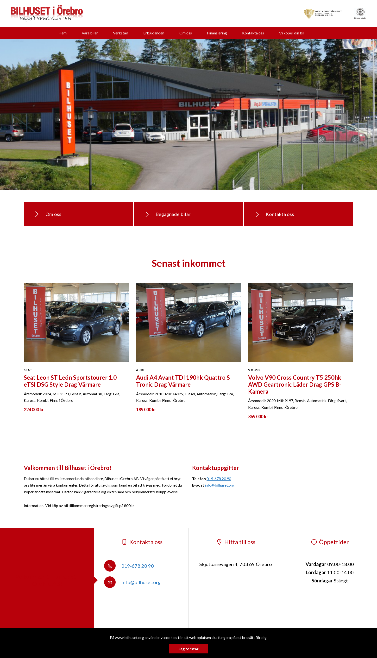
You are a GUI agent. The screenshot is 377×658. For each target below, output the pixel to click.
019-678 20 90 (219, 478)
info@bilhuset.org (219, 485)
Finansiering (217, 33)
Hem (62, 33)
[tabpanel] (188, 114)
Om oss (185, 33)
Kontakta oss (253, 33)
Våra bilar (90, 33)
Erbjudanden (153, 33)
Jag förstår (189, 648)
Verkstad (120, 33)
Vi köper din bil (291, 33)
